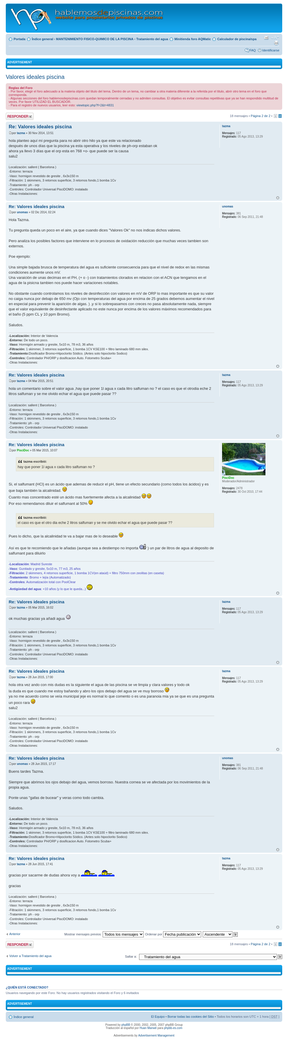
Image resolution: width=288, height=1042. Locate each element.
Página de (260, 116)
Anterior (15, 934)
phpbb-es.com (173, 1028)
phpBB (125, 1024)
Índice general (42, 39)
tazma (21, 133)
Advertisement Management (156, 1035)
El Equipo (158, 1016)
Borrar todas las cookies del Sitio (190, 1016)
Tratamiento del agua (152, 39)
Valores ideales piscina (35, 77)
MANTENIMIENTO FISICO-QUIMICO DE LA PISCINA (95, 39)
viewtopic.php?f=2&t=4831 (95, 105)
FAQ (253, 50)
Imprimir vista (276, 43)
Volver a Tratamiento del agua (30, 956)
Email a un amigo (266, 37)
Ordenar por (173, 934)
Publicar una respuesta (20, 116)
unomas (22, 212)
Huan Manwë (148, 1028)
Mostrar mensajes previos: (104, 934)
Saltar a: (131, 956)
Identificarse (270, 50)
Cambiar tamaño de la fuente (275, 37)
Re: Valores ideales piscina (40, 126)
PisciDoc (23, 450)
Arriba (277, 197)
